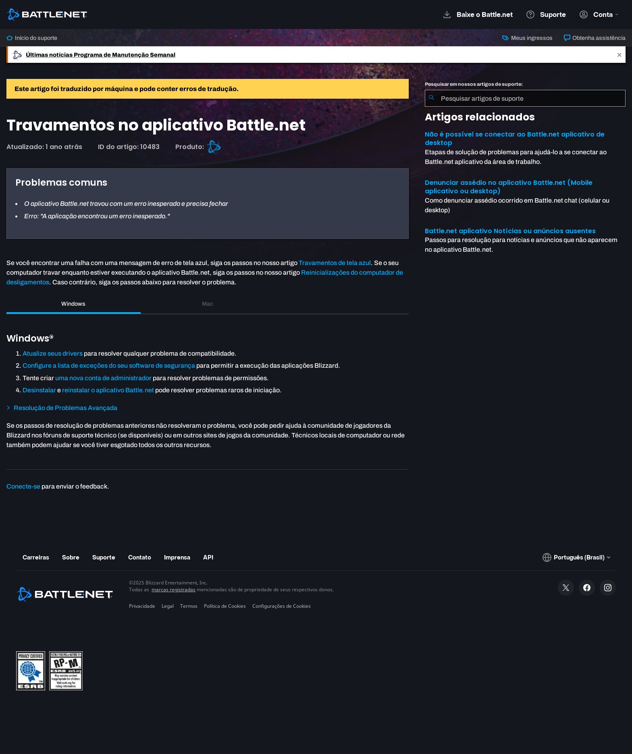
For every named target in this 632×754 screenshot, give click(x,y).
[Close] (619, 54)
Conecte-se (23, 486)
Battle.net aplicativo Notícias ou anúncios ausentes (510, 231)
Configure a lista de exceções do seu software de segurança (109, 365)
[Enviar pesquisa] (431, 98)
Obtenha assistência (595, 38)
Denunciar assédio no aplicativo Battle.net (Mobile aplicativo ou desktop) (508, 187)
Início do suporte (31, 38)
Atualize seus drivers (53, 353)
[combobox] (525, 98)
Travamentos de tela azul (335, 262)
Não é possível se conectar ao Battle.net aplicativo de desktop (515, 138)
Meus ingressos (527, 38)
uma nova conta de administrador (103, 378)
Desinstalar (39, 390)
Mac (207, 303)
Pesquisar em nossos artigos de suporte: (474, 84)
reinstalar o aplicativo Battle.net (108, 390)
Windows (73, 303)
